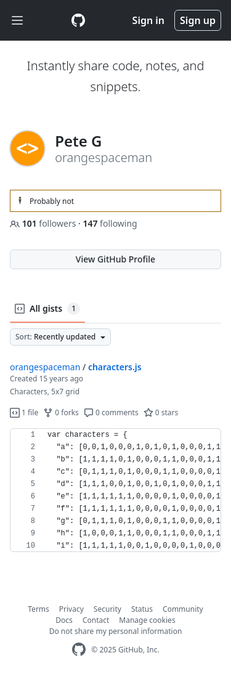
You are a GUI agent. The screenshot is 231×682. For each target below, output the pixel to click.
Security (107, 609)
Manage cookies (147, 620)
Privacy (71, 609)
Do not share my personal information (115, 631)
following (110, 223)
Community (183, 609)
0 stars (161, 412)
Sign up (198, 20)
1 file (24, 412)
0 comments (111, 412)
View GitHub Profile (115, 259)
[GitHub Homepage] (78, 649)
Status (142, 609)
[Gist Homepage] (78, 20)
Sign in (148, 20)
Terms (38, 609)
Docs (64, 620)
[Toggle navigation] (17, 20)
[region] (115, 490)
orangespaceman (45, 367)
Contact (96, 620)
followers (44, 223)
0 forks (61, 412)
